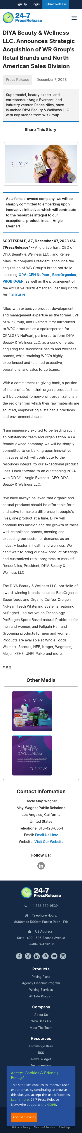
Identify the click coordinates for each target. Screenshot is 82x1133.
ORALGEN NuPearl (34, 275)
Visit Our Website (48, 842)
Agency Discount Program (41, 983)
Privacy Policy (21, 1127)
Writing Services (41, 989)
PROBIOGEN (13, 281)
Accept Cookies (24, 1117)
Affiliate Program (41, 996)
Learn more (20, 1099)
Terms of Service (44, 1127)
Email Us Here (46, 835)
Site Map (64, 1127)
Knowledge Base (41, 1046)
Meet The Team (41, 1028)
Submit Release (55, 4)
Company (41, 1007)
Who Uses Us (41, 1021)
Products (41, 969)
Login (36, 4)
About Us (41, 1015)
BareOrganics (64, 275)
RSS (41, 1053)
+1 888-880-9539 (44, 906)
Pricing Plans (41, 977)
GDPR (51, 1104)
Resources (41, 1039)
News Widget (41, 1059)
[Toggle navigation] (74, 18)
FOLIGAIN (17, 295)
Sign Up (21, 4)
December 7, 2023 (52, 80)
